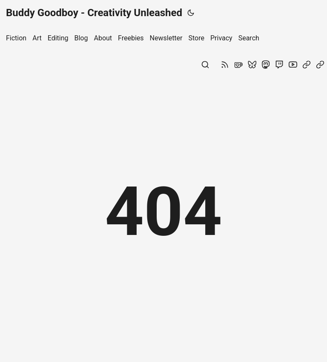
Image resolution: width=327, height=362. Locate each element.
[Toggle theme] (191, 12)
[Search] (205, 66)
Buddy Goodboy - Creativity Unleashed (94, 13)
